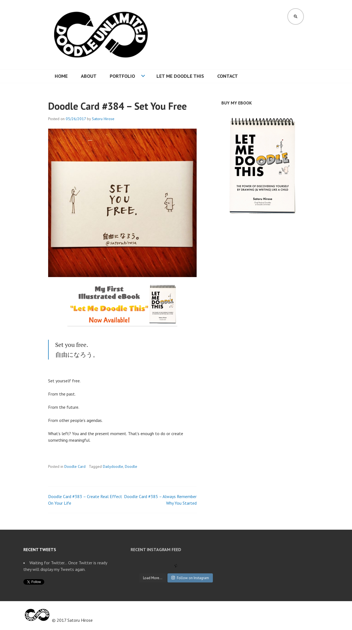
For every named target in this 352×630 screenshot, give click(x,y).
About (89, 76)
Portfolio (122, 76)
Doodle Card (75, 466)
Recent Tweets (39, 549)
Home (61, 76)
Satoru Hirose (103, 118)
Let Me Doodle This (180, 76)
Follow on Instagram (190, 578)
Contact (227, 76)
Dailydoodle (113, 466)
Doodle (131, 466)
